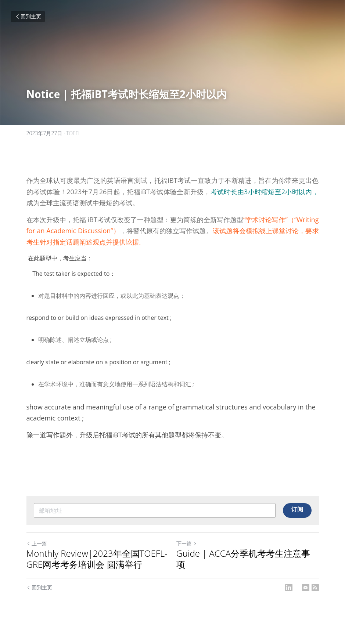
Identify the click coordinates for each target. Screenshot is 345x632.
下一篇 (186, 543)
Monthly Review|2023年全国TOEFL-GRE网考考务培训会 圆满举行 (97, 559)
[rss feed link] (315, 587)
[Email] (305, 587)
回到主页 (28, 16)
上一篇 (36, 543)
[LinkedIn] (288, 587)
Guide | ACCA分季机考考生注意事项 (243, 559)
